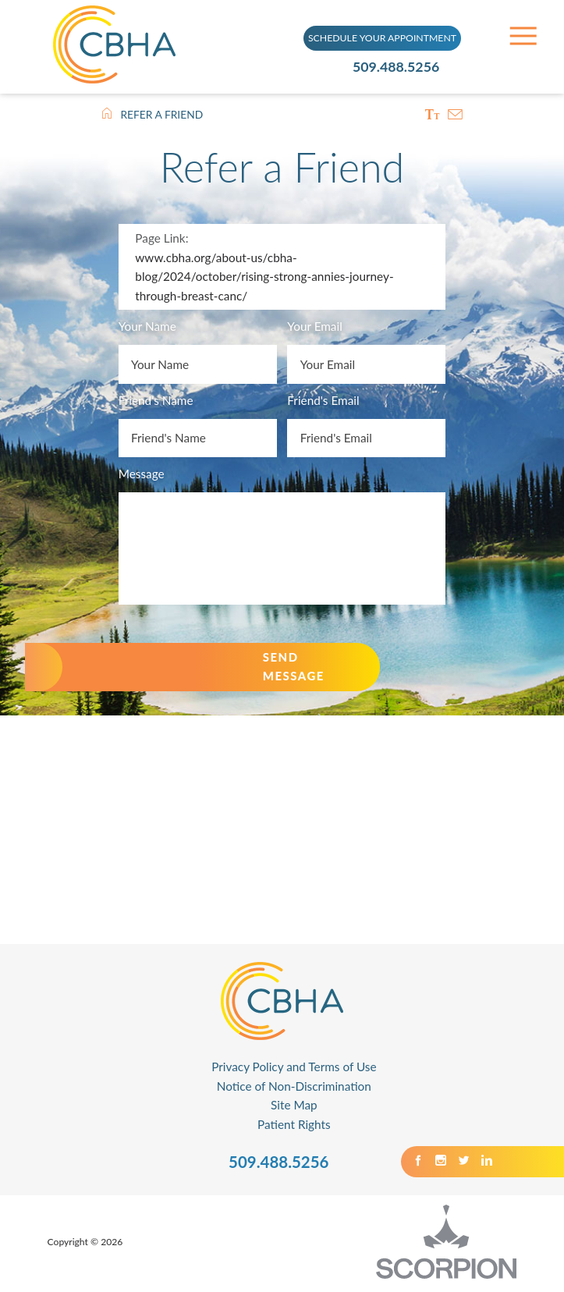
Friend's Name (156, 402)
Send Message (309, 670)
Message (142, 475)
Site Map (294, 1109)
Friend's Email (323, 402)
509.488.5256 (401, 66)
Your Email (314, 328)
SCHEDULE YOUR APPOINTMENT (382, 37)
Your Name (147, 328)
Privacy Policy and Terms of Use (293, 1070)
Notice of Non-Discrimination (294, 1089)
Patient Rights (294, 1128)
